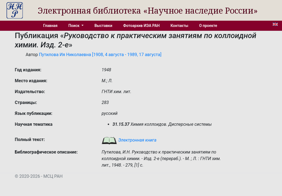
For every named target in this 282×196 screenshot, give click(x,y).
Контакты (179, 25)
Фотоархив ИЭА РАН (141, 25)
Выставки (103, 25)
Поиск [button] (74, 25)
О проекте (208, 25)
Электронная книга (129, 140)
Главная (50, 25)
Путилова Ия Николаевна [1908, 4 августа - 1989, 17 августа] (100, 54)
